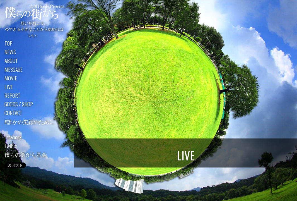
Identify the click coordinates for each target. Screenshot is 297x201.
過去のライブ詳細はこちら (185, 126)
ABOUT (11, 61)
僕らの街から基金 (25, 155)
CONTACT (13, 113)
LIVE (8, 87)
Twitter (10, 146)
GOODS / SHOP (18, 104)
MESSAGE (13, 70)
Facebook (12, 137)
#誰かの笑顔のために (29, 122)
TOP (8, 43)
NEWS (10, 52)
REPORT (12, 96)
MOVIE (10, 78)
